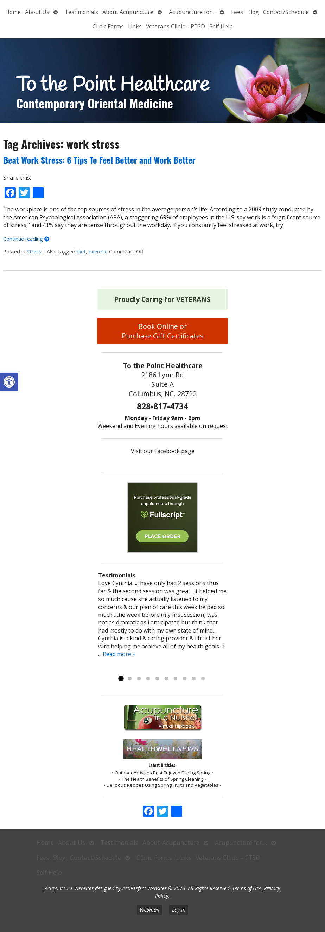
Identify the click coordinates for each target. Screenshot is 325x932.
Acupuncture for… (192, 12)
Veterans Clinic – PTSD (175, 26)
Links (135, 26)
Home (13, 12)
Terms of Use (246, 888)
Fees (237, 12)
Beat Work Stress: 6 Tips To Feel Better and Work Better (99, 159)
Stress (34, 251)
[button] (9, 382)
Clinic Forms (108, 26)
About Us (37, 12)
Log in (178, 909)
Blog (253, 12)
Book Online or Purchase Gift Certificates (162, 331)
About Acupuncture (127, 12)
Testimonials (81, 12)
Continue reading (26, 239)
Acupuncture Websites (69, 888)
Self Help (221, 26)
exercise (98, 251)
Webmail (149, 909)
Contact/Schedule (286, 12)
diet (81, 251)
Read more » (119, 654)
